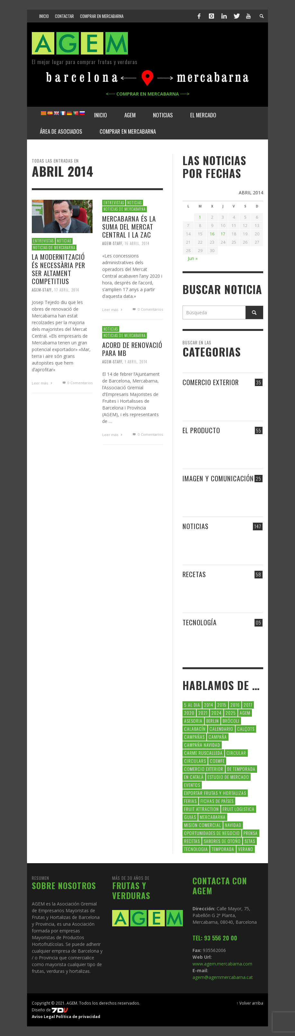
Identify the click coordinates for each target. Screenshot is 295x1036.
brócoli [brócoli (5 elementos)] (231, 720)
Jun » (193, 258)
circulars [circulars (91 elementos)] (195, 760)
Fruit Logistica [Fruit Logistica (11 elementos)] (239, 808)
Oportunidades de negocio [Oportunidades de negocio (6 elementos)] (212, 833)
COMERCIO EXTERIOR (211, 382)
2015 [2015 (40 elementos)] (222, 704)
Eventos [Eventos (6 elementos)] (192, 784)
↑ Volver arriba (250, 1003)
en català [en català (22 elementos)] (194, 776)
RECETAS (194, 574)
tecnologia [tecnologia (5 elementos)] (196, 849)
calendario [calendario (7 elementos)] (221, 728)
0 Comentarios (76, 382)
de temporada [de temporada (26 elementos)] (241, 768)
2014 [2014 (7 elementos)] (208, 704)
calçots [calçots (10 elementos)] (246, 728)
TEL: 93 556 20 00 (214, 938)
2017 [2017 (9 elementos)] (248, 704)
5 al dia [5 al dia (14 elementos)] (192, 704)
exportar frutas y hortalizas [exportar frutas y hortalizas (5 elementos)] (215, 792)
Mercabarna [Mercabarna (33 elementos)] (213, 816)
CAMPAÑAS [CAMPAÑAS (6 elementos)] (194, 736)
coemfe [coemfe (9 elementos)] (217, 760)
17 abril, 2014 (66, 289)
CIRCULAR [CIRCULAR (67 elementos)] (236, 752)
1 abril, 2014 (136, 361)
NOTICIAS (64, 240)
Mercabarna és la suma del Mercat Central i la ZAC (129, 227)
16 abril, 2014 (137, 243)
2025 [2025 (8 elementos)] (231, 712)
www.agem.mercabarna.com (222, 964)
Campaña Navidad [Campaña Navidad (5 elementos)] (202, 744)
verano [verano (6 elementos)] (245, 849)
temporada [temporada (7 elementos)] (223, 849)
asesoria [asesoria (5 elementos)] (193, 720)
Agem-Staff (42, 289)
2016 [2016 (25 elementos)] (235, 704)
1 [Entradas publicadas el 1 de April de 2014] (200, 217)
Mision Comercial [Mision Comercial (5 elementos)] (202, 824)
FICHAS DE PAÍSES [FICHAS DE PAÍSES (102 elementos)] (217, 800)
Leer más (43, 383)
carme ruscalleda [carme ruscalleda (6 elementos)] (203, 752)
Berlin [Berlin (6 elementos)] (212, 720)
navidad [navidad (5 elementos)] (233, 824)
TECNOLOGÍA (200, 622)
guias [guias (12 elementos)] (190, 816)
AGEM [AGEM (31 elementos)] (245, 712)
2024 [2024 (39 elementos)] (216, 712)
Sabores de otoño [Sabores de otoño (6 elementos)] (222, 841)
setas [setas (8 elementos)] (250, 841)
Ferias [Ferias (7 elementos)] (190, 800)
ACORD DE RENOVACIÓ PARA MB (132, 349)
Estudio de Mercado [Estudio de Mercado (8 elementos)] (228, 776)
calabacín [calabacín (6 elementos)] (195, 728)
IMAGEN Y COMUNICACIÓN (218, 478)
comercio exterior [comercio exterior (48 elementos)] (203, 768)
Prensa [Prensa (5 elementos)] (251, 833)
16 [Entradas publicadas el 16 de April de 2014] (212, 234)
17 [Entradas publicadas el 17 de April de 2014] (223, 234)
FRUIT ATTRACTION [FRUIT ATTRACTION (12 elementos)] (201, 808)
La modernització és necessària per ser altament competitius (58, 269)
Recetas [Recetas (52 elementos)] (192, 841)
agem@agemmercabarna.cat (222, 977)
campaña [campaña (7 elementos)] (218, 736)
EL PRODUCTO (201, 430)
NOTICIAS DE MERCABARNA (54, 247)
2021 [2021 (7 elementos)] (203, 712)
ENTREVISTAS (43, 240)
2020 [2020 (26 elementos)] (189, 712)
